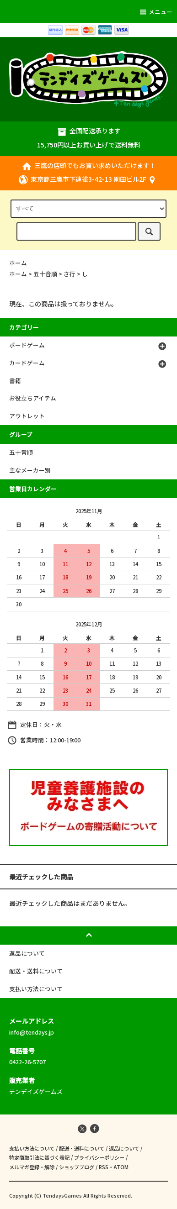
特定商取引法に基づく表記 (39, 1157)
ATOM (121, 1167)
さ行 (69, 273)
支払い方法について (31, 1148)
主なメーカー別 (30, 470)
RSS (103, 1167)
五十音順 (45, 273)
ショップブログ (76, 1167)
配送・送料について (81, 1148)
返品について (124, 1148)
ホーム (18, 262)
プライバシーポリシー (99, 1157)
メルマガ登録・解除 (31, 1167)
